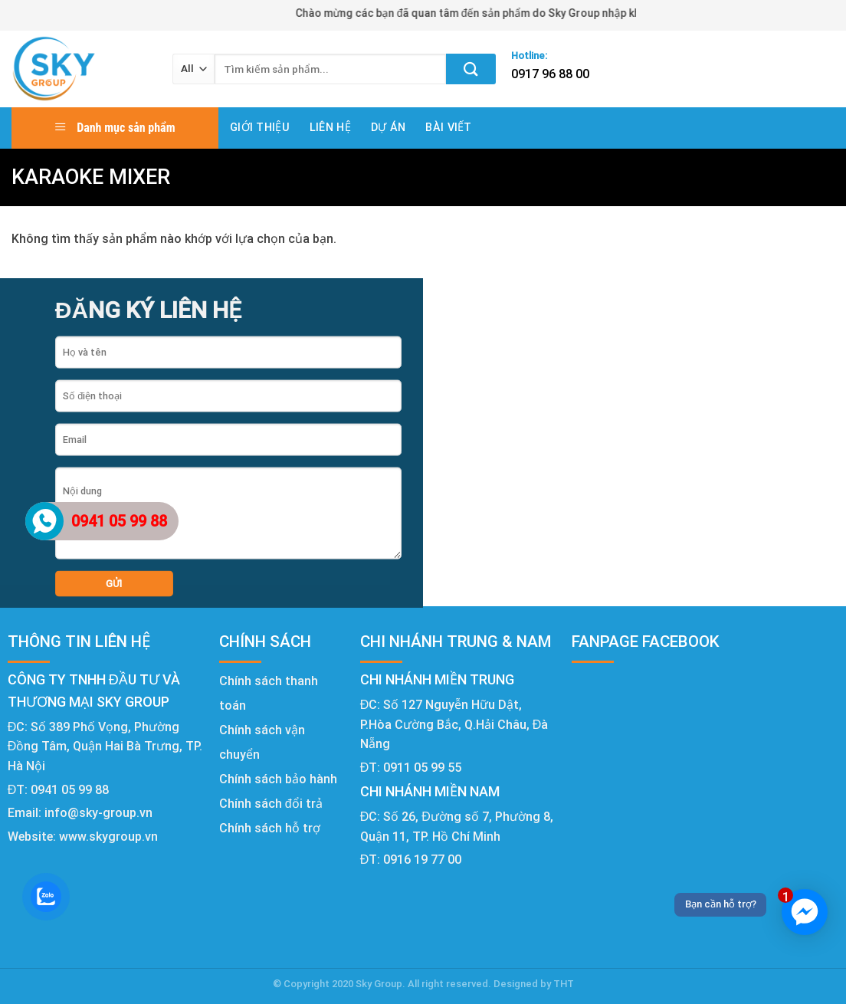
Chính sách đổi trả (271, 803)
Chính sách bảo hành (278, 779)
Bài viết (448, 127)
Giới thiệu (260, 127)
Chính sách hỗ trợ (269, 828)
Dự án (388, 127)
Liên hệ (330, 127)
